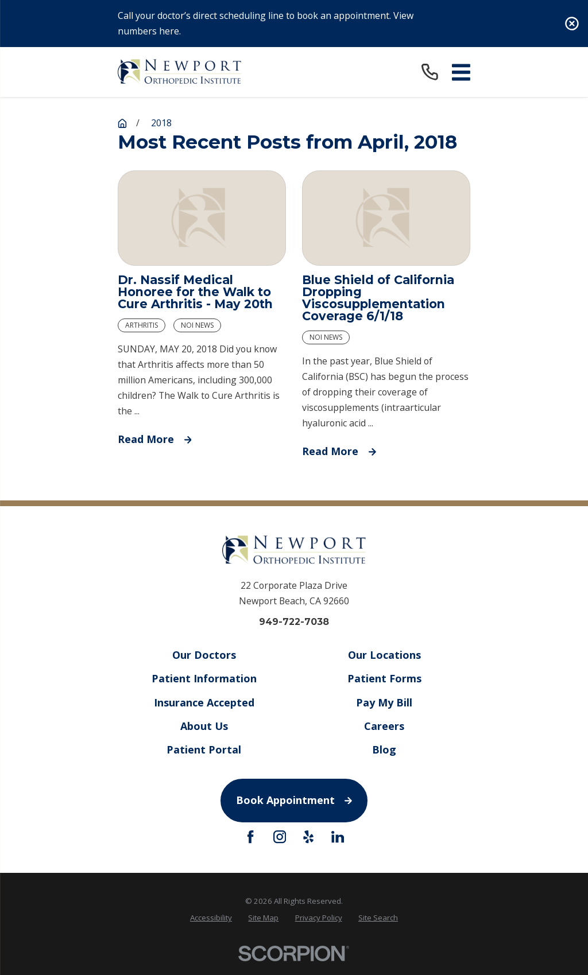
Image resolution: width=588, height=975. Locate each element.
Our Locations (384, 655)
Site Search (378, 917)
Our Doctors (203, 655)
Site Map (263, 917)
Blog (384, 749)
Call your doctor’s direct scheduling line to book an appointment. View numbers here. (265, 23)
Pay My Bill (384, 702)
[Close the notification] (572, 23)
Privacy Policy (318, 917)
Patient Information (203, 678)
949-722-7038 (294, 622)
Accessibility (211, 917)
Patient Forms (384, 678)
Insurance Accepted (203, 702)
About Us (203, 725)
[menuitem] (211, 917)
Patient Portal (204, 749)
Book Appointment (294, 800)
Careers (384, 725)
